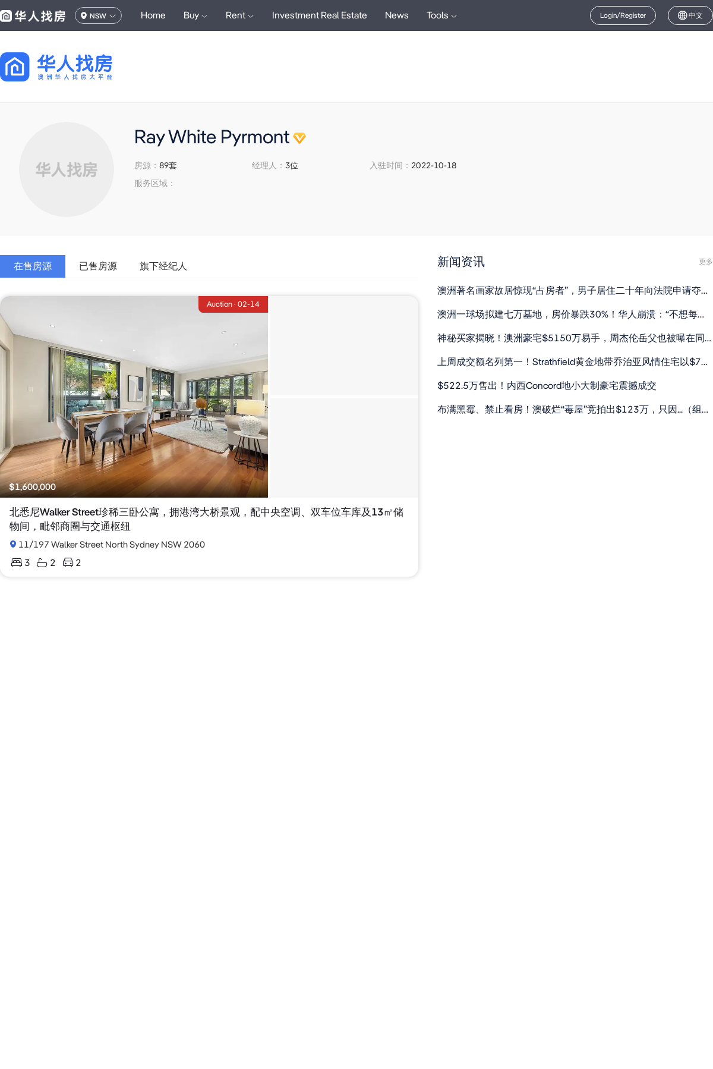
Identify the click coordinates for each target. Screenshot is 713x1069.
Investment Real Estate (319, 15)
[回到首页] (77, 66)
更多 (706, 261)
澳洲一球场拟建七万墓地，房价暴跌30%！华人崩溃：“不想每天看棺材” (575, 314)
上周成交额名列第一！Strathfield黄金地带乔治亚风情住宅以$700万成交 (575, 361)
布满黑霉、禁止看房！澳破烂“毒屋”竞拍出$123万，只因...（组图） (575, 409)
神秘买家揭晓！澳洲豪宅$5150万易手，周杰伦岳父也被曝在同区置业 (575, 338)
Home (153, 15)
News (397, 15)
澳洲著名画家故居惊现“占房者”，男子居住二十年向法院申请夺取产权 (575, 290)
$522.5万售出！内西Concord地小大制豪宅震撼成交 (547, 385)
